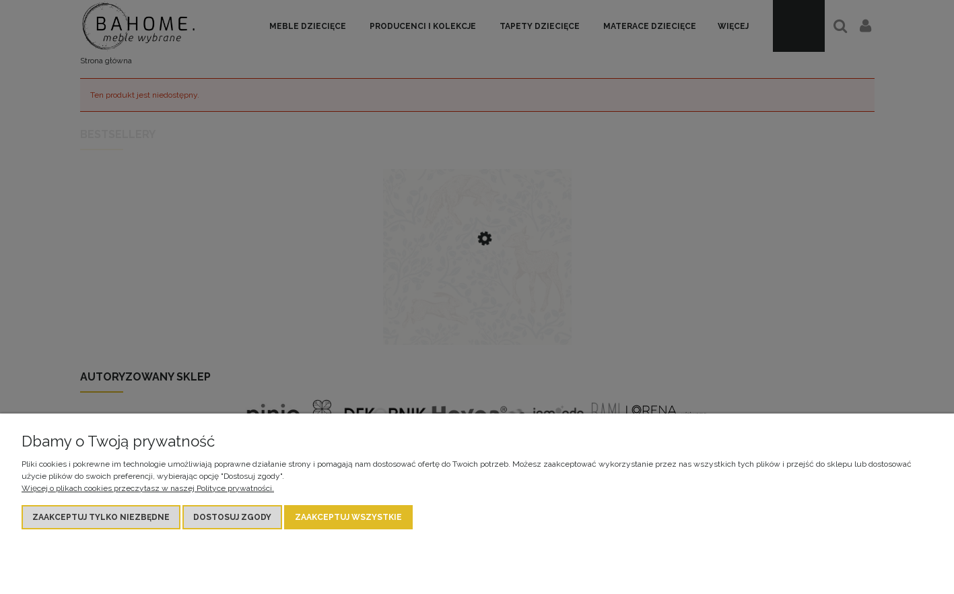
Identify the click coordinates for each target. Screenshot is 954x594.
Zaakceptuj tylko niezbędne (101, 517)
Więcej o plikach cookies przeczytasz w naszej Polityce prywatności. (148, 488)
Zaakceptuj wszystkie (348, 517)
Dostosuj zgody (232, 517)
